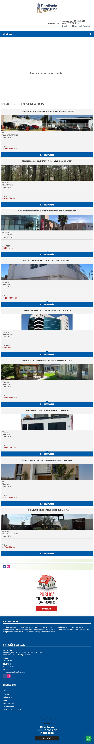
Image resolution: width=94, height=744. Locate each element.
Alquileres (8, 697)
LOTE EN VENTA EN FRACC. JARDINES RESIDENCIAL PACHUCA (47, 510)
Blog (6, 700)
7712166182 (72, 23)
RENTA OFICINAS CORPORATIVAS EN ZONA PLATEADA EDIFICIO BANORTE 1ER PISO (47, 211)
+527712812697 (79, 21)
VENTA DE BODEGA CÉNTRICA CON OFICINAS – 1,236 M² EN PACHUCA (47, 261)
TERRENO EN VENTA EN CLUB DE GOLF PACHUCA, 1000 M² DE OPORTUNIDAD (47, 111)
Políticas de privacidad (12, 710)
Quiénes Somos (10, 703)
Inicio (6, 691)
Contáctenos (9, 707)
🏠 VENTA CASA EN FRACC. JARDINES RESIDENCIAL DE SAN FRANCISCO (47, 460)
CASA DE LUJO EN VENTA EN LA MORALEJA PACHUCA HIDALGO (47, 410)
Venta (6, 694)
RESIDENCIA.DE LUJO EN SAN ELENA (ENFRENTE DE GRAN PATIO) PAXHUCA (47, 360)
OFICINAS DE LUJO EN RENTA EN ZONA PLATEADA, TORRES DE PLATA (47, 311)
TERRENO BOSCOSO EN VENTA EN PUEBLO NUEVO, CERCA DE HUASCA (47, 161)
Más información (47, 155)
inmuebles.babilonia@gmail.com (15, 672)
